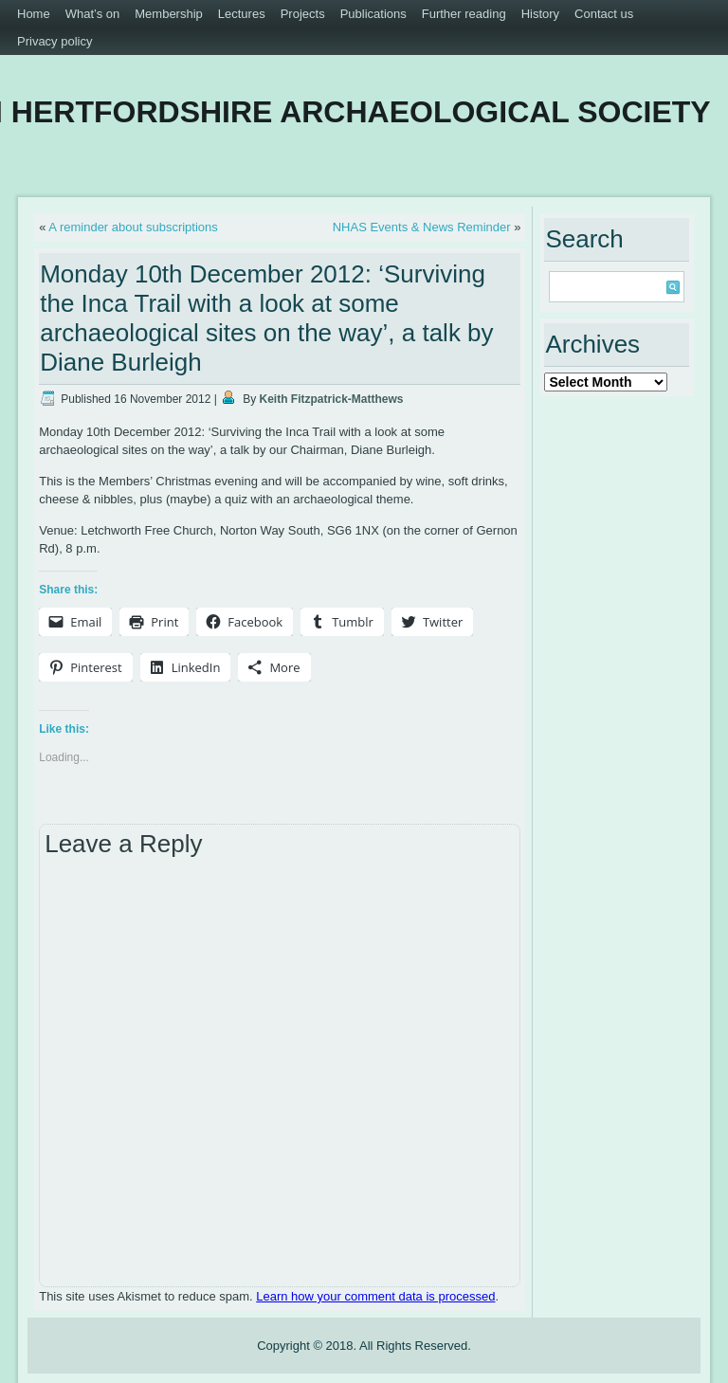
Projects (303, 14)
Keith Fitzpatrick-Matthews (332, 399)
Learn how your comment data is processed (375, 1296)
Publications (373, 14)
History (540, 14)
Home (33, 14)
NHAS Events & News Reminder (422, 227)
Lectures (241, 14)
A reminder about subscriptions (132, 227)
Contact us (603, 14)
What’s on (92, 14)
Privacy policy (54, 41)
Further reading (464, 14)
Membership (169, 14)
